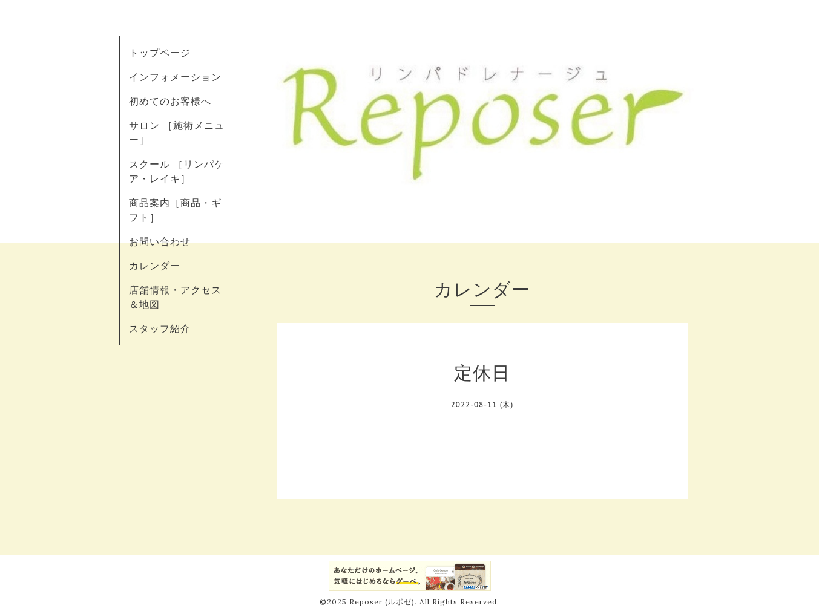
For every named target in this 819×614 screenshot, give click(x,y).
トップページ (160, 53)
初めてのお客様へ (170, 101)
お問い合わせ (160, 241)
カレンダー (154, 266)
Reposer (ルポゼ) (382, 601)
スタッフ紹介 (160, 328)
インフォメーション (175, 77)
